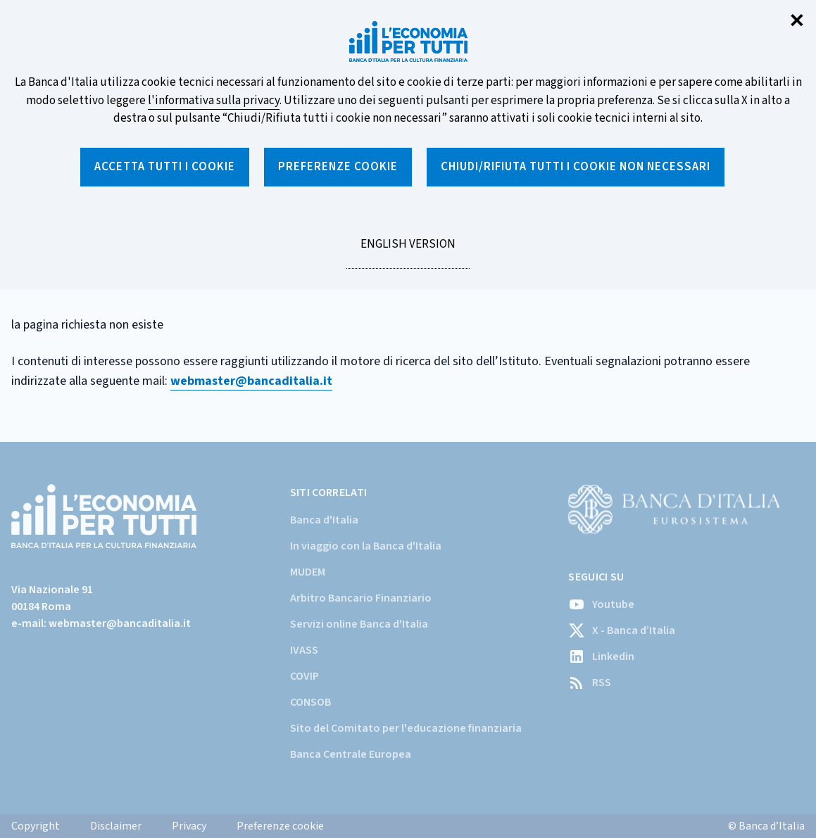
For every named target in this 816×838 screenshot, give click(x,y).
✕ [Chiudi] (797, 21)
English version (408, 252)
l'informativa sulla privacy (214, 100)
